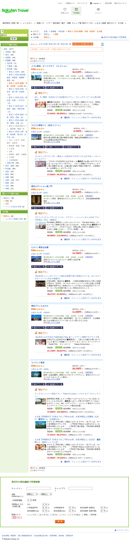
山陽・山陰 (9, 180)
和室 (86, 515)
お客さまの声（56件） (40, 193)
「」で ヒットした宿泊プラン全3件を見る (82, 462)
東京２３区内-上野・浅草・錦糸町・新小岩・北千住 (17, 134)
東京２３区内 (14, 72)
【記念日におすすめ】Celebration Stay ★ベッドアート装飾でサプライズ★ (67, 337)
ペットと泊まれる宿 (13, 207)
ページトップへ (123, 530)
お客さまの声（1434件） (41, 132)
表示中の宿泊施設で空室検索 (114, 37)
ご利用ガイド (70, 3)
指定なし (47, 34)
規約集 (61, 536)
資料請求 (69, 536)
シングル (32, 515)
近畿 (7, 177)
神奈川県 (10, 163)
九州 (7, 186)
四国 (7, 183)
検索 (60, 521)
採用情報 (53, 536)
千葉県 (9, 66)
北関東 (8, 58)
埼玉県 (9, 63)
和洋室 (93, 515)
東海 (7, 174)
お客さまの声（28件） (40, 73)
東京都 (61, 31)
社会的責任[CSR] (41, 536)
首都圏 (53, 31)
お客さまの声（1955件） (41, 312)
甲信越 (8, 169)
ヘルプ (59, 3)
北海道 (8, 52)
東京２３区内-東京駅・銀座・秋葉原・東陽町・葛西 (17, 77)
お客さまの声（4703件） (41, 254)
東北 (7, 55)
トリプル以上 (75, 515)
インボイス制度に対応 (14, 219)
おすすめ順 (43, 44)
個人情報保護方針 (25, 536)
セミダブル (44, 515)
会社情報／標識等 (9, 536)
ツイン (63, 515)
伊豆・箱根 (9, 166)
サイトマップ (82, 3)
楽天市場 (108, 3)
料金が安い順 (54, 44)
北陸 (7, 171)
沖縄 (7, 189)
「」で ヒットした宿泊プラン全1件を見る (82, 117)
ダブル (55, 515)
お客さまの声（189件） (40, 369)
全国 (45, 31)
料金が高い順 (66, 44)
